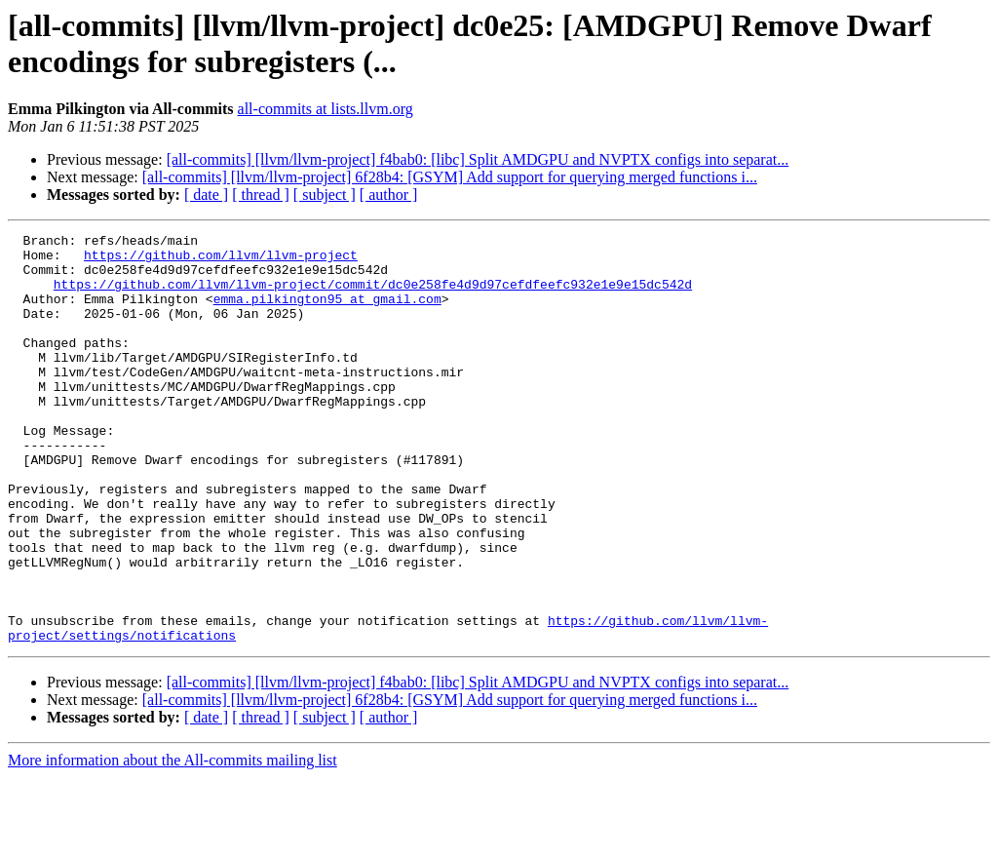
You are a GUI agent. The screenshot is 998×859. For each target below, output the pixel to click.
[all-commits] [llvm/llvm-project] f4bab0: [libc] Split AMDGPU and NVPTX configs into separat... (478, 159)
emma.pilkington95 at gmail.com (327, 313)
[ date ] (206, 194)
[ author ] (389, 194)
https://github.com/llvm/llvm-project (221, 260)
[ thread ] (260, 194)
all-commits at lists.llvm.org (325, 108)
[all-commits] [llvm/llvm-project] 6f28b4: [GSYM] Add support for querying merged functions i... (449, 177)
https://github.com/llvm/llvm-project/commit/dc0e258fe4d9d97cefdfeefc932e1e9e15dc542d (373, 295)
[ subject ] (324, 194)
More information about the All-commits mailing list (172, 842)
